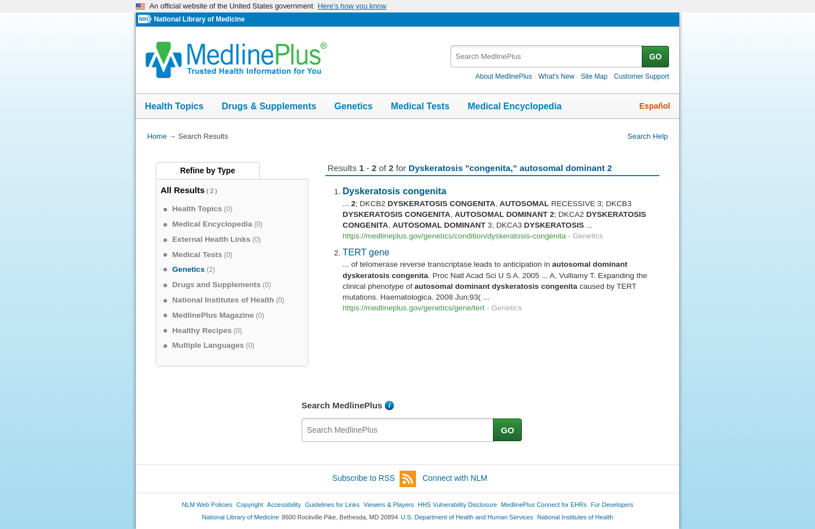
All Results (183, 190)
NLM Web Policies (207, 504)
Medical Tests (420, 106)
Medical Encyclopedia (514, 106)
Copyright (250, 504)
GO (655, 56)
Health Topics (174, 106)
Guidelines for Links (332, 504)
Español (655, 105)
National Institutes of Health (575, 517)
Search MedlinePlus (342, 405)
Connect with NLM (455, 478)
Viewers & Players (388, 504)
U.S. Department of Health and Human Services (467, 517)
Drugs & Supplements (269, 106)
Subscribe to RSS (374, 479)
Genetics (353, 106)
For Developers (612, 504)
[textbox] (547, 56)
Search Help (648, 136)
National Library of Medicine (199, 19)
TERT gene (365, 252)
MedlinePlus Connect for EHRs (543, 504)
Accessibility (284, 504)
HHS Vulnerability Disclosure (457, 504)
